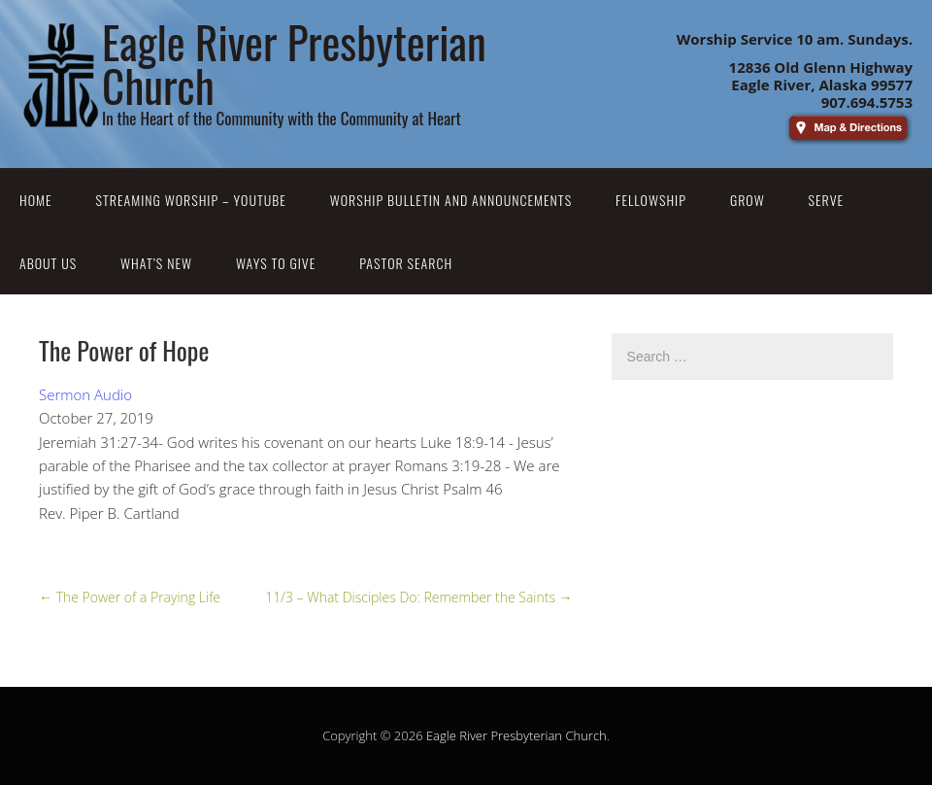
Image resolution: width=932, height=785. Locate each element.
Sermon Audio (85, 394)
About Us (48, 263)
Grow (747, 199)
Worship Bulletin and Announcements (451, 199)
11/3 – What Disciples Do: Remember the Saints (418, 597)
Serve (827, 199)
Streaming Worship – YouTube (191, 199)
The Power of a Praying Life (129, 597)
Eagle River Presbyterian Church (516, 735)
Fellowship (651, 199)
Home (35, 199)
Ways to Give (276, 263)
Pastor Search (405, 263)
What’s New (156, 263)
